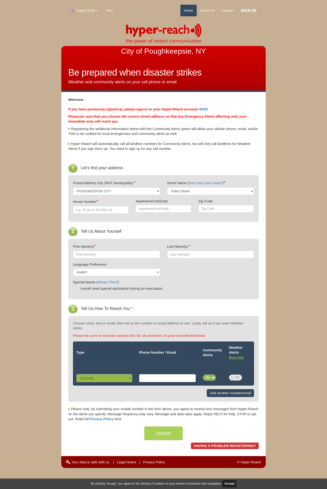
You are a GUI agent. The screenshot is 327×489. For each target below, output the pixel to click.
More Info (236, 357)
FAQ (109, 10)
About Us (207, 10)
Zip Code (205, 201)
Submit (163, 433)
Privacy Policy (102, 419)
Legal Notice (126, 462)
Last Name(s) (178, 246)
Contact (227, 10)
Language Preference (90, 264)
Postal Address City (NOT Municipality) (103, 183)
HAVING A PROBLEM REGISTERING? (225, 446)
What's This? (108, 282)
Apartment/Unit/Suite (152, 201)
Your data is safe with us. (88, 462)
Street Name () (195, 183)
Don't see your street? (206, 183)
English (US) (82, 10)
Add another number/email (230, 393)
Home (188, 10)
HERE (203, 109)
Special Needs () (96, 282)
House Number (84, 202)
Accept (229, 483)
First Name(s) (83, 246)
